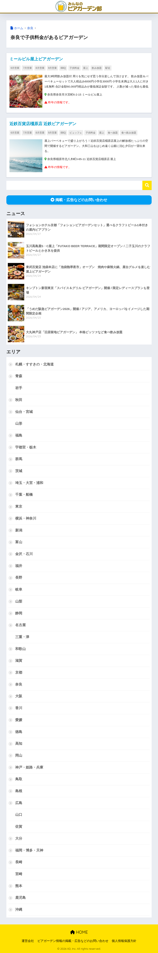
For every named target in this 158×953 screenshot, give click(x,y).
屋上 (85, 68)
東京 (18, 506)
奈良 (30, 28)
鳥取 (18, 779)
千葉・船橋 (24, 495)
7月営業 (27, 68)
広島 (18, 803)
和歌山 (20, 649)
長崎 (18, 862)
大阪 (18, 696)
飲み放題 (97, 68)
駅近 (107, 68)
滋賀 (18, 661)
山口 (18, 815)
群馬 (18, 459)
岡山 (18, 755)
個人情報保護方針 (124, 941)
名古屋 (20, 625)
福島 (18, 435)
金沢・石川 (24, 554)
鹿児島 (20, 898)
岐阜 (18, 589)
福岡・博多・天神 (29, 850)
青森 (18, 376)
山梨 (18, 601)
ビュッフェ (76, 132)
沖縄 (18, 910)
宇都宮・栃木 (25, 447)
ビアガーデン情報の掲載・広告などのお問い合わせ (72, 941)
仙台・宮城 (24, 412)
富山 (18, 542)
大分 (18, 838)
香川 (18, 708)
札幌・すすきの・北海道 (34, 364)
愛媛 (18, 720)
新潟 (18, 530)
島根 (18, 791)
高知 (18, 744)
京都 (18, 672)
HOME (79, 932)
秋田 (18, 400)
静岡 (18, 613)
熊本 (18, 886)
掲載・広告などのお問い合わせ (79, 200)
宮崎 (18, 874)
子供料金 (74, 68)
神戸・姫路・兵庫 (29, 767)
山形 (18, 423)
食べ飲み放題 (128, 132)
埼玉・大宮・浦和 (29, 483)
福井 (18, 566)
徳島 (18, 732)
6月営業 (15, 68)
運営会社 (28, 941)
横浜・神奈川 (25, 518)
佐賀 (18, 827)
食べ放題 (113, 132)
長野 (18, 578)
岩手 (18, 388)
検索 (147, 185)
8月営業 (40, 68)
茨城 (18, 471)
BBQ (63, 68)
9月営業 (52, 68)
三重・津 (22, 637)
